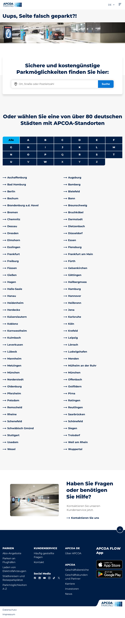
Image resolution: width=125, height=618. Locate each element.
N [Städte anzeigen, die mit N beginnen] (11, 154)
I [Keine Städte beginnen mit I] (45, 147)
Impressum (9, 614)
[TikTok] (54, 578)
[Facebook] (35, 578)
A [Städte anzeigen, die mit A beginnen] (28, 140)
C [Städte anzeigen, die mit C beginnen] (62, 140)
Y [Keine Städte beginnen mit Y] (79, 161)
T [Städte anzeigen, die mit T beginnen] (114, 154)
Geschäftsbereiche (77, 569)
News (68, 593)
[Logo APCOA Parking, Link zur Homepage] (12, 4)
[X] (59, 578)
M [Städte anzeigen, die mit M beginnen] (114, 147)
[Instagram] (49, 578)
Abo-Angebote (12, 553)
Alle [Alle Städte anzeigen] (11, 140)
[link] (32, 178)
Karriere (70, 583)
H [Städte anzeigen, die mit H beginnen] (28, 147)
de (111, 4)
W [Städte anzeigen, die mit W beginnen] (45, 161)
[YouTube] (44, 578)
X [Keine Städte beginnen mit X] (62, 161)
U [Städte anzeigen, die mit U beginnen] (11, 161)
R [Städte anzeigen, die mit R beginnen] (80, 154)
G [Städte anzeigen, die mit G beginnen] (11, 147)
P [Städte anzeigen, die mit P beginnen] (45, 154)
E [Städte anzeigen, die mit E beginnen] (97, 140)
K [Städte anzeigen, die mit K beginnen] (80, 147)
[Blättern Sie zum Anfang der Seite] (119, 529)
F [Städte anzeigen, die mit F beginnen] (114, 140)
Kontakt (39, 562)
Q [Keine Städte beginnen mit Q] (62, 154)
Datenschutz (10, 609)
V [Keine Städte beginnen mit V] (28, 161)
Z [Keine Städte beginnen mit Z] (97, 161)
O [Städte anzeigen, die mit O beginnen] (28, 154)
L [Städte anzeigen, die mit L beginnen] (97, 147)
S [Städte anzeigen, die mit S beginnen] (97, 154)
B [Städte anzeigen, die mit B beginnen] (45, 140)
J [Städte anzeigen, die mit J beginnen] (62, 147)
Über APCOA (73, 553)
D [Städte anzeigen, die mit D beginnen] (80, 140)
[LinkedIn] (40, 578)
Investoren (72, 588)
